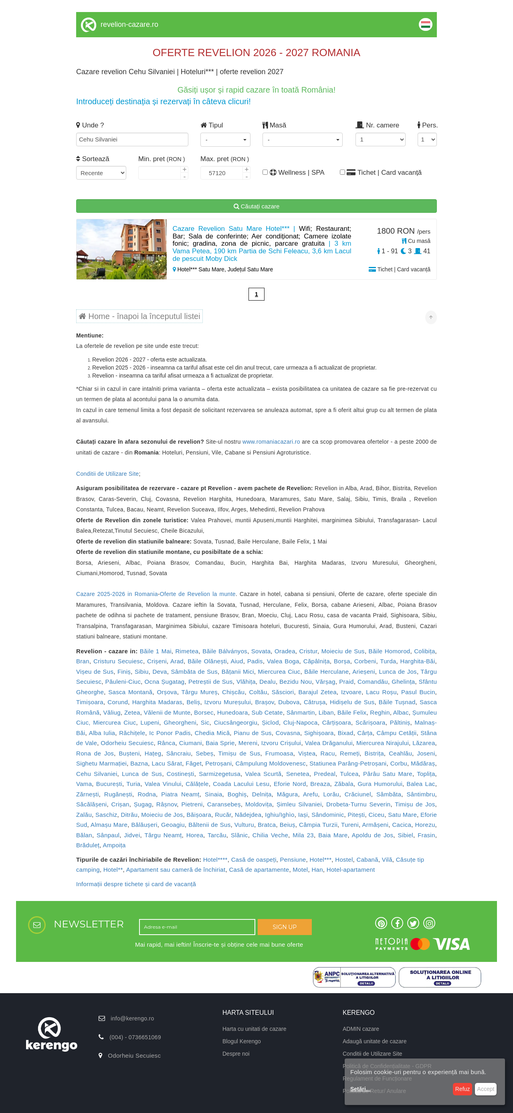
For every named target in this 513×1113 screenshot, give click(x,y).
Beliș (193, 702)
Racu (328, 753)
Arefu (310, 794)
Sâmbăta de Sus (194, 671)
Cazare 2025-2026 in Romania (117, 594)
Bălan (84, 835)
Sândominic (327, 814)
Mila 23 (303, 835)
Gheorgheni (180, 722)
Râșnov (166, 804)
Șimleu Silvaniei (299, 804)
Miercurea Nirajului (382, 742)
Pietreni (191, 804)
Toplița (426, 773)
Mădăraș (423, 763)
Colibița (424, 651)
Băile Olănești (207, 661)
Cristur (308, 651)
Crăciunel (358, 794)
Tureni (350, 824)
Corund (117, 702)
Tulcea (349, 773)
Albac (401, 712)
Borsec (204, 712)
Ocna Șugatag (165, 681)
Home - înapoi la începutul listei (139, 316)
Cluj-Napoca (300, 722)
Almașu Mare (109, 824)
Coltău (258, 692)
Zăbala (343, 783)
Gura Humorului (379, 783)
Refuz (462, 1089)
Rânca (167, 742)
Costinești (180, 773)
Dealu (267, 681)
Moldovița (258, 804)
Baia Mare (332, 835)
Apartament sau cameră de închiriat (176, 869)
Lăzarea (423, 742)
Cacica (401, 824)
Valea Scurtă (263, 773)
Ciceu (376, 814)
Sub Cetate (267, 712)
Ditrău (129, 814)
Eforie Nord (290, 783)
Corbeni (365, 661)
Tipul (211, 125)
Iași (303, 814)
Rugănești (118, 794)
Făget (194, 763)
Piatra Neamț (180, 794)
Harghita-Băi (417, 661)
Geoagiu (173, 824)
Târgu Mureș (200, 692)
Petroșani (218, 763)
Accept (486, 1089)
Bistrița (374, 753)
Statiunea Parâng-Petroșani (347, 763)
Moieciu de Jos (162, 814)
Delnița (262, 794)
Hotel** (113, 869)
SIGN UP (285, 927)
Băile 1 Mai (156, 651)
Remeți (350, 753)
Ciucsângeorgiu (235, 722)
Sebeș (205, 753)
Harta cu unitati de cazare (254, 1029)
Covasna (288, 732)
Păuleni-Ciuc (123, 681)
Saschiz (106, 814)
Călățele (197, 783)
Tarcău (217, 835)
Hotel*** (320, 859)
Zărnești (87, 794)
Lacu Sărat (166, 763)
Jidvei (132, 835)
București (109, 783)
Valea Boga (283, 661)
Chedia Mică (212, 732)
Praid (346, 681)
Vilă (387, 859)
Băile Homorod (389, 651)
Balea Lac (421, 783)
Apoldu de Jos (372, 835)
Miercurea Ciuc (279, 671)
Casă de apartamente (259, 869)
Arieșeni (363, 671)
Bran (82, 661)
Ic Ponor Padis (170, 732)
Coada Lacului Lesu (241, 783)
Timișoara (89, 702)
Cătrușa (315, 702)
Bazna (139, 763)
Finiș (124, 671)
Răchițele (132, 732)
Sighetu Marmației (101, 763)
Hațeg (153, 753)
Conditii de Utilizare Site (107, 474)
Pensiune (293, 859)
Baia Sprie (220, 742)
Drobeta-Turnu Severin (358, 804)
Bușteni (129, 753)
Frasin (426, 835)
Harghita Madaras (157, 702)
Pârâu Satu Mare (387, 773)
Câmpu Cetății (397, 732)
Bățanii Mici (238, 671)
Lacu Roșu (381, 692)
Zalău (84, 814)
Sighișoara (319, 732)
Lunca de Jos (398, 671)
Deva (159, 671)
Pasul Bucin (418, 692)
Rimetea (186, 651)
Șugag (143, 804)
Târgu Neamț (163, 835)
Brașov (264, 702)
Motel (300, 869)
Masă (274, 125)
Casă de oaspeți (254, 859)
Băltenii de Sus (209, 824)
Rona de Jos (95, 753)
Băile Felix (352, 712)
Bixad (345, 732)
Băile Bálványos (224, 651)
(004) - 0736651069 (135, 1037)
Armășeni (375, 824)
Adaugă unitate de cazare (375, 1041)
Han (317, 869)
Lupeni (149, 722)
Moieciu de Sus (343, 651)
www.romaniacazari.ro (271, 441)
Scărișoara (370, 722)
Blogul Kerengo (241, 1041)
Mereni (248, 742)
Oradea (285, 651)
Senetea (297, 773)
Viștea (306, 753)
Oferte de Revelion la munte (198, 594)
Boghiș (237, 794)
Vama (84, 783)
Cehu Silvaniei (96, 773)
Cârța (365, 732)
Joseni (426, 753)
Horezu (425, 824)
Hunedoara (232, 712)
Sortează (92, 159)
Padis (255, 661)
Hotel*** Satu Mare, (200, 269)
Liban (326, 712)
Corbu (398, 763)
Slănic (239, 835)
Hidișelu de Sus (352, 702)
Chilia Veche (270, 835)
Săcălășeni (91, 804)
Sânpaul (108, 835)
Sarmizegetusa (219, 773)
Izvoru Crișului (281, 742)
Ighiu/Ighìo (279, 814)
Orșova (167, 692)
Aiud (236, 661)
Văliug (112, 712)
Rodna (146, 794)
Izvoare (351, 692)
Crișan (120, 804)
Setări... (360, 1089)
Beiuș (287, 824)
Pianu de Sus (253, 732)
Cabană (367, 859)
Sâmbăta (388, 794)
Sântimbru (420, 794)
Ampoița (114, 845)
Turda (388, 661)
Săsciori (283, 692)
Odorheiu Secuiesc (127, 742)
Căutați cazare (257, 206)
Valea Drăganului (329, 742)
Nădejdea (248, 814)
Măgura (287, 794)
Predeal (324, 773)
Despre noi (236, 1053)
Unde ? (90, 125)
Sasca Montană (130, 692)
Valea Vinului (163, 783)
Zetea (132, 712)
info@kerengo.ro (132, 1018)
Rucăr (223, 814)
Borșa (342, 661)
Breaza (320, 783)
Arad (177, 661)
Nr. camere (377, 125)
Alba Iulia (102, 732)
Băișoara (199, 814)
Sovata (261, 651)
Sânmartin (301, 712)
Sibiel (405, 835)
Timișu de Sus (239, 753)
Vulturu (244, 824)
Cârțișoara (336, 722)
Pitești (356, 814)
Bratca (267, 824)
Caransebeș (224, 804)
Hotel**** (215, 859)
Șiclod (270, 722)
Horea (194, 835)
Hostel (344, 859)
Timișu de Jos (415, 804)
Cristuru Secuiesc (118, 661)
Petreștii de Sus (210, 681)
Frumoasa (279, 753)
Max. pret (224, 159)
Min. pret (161, 159)
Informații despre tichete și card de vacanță (136, 884)
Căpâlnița (316, 661)
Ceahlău (400, 753)
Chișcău (233, 692)
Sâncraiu (178, 753)
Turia (133, 783)
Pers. (427, 125)
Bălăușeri (144, 824)
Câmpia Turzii (318, 824)
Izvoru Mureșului (227, 702)
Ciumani (190, 742)
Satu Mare (402, 814)
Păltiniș (400, 722)
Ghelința (403, 681)
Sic (205, 722)
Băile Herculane (326, 671)
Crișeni (157, 661)
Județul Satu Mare (250, 269)
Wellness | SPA (288, 172)
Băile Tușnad (397, 702)
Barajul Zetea (318, 692)
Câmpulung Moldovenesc (270, 763)
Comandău (372, 681)
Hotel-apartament (351, 869)
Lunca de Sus (142, 773)
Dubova (289, 702)
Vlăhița (246, 681)
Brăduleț (87, 845)
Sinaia (213, 794)
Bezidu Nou (295, 681)
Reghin (380, 712)
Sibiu (142, 671)
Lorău (331, 794)
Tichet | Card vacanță (381, 172)
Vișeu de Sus (94, 671)
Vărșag (325, 681)
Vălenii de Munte (167, 712)
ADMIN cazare (361, 1029)
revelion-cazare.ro (129, 24)
